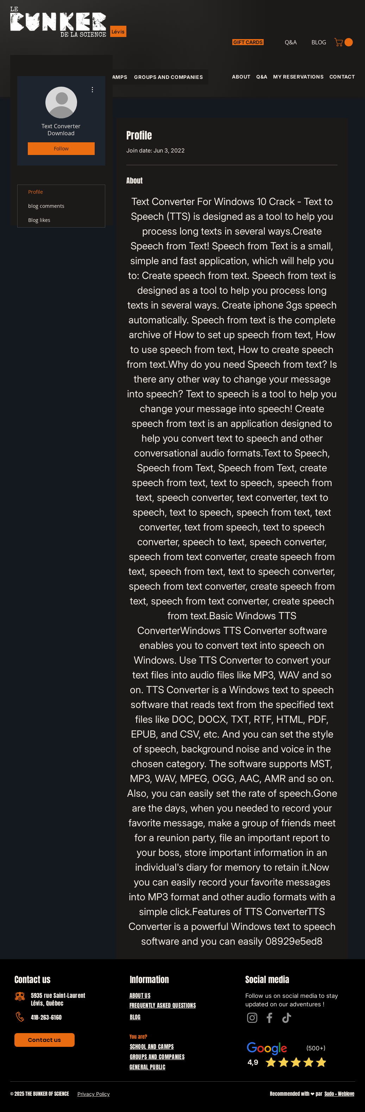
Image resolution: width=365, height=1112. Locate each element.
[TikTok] (287, 1018)
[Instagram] (252, 1018)
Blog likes (39, 220)
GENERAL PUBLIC (147, 1067)
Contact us (32, 980)
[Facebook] (269, 1018)
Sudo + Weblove (339, 1094)
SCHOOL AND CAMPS (152, 1047)
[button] (118, 31)
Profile (35, 191)
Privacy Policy (93, 1094)
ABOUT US (140, 996)
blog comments (46, 206)
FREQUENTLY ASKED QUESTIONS (163, 1005)
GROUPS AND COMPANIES (157, 1057)
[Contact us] (44, 1040)
